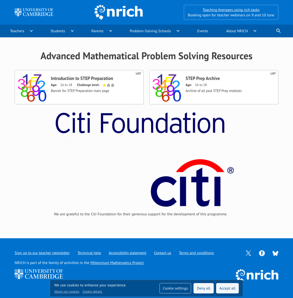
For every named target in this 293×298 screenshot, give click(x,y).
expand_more (31, 31)
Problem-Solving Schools (150, 30)
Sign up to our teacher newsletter (42, 252)
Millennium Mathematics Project (117, 262)
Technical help (89, 252)
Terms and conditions (196, 252)
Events (202, 30)
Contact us (162, 252)
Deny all (203, 288)
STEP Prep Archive (203, 78)
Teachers (17, 30)
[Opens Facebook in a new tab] (262, 252)
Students (58, 30)
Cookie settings (175, 288)
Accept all (228, 288)
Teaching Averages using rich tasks (231, 9)
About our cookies (66, 291)
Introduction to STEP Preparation (82, 78)
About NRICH (237, 30)
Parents (97, 30)
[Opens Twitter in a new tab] (248, 252)
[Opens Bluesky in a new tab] (275, 253)
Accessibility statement (127, 252)
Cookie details (92, 291)
